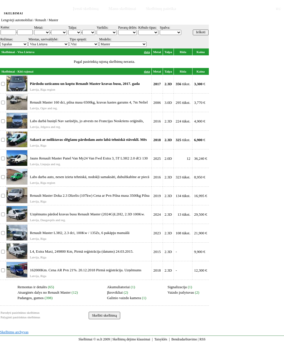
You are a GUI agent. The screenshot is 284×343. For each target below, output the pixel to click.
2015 (157, 252)
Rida (183, 52)
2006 (157, 102)
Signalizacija (177, 287)
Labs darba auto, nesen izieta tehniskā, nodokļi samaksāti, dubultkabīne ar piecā (89, 177)
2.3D (168, 121)
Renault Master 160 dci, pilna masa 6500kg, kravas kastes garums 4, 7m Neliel (89, 102)
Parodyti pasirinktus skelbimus (20, 312)
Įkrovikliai (115, 292)
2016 (157, 121)
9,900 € (199, 252)
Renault (40, 20)
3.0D (168, 102)
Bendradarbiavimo (184, 339)
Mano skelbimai (122, 9)
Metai (157, 52)
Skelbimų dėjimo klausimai (131, 339)
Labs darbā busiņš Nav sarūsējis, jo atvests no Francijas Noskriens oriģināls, (87, 121)
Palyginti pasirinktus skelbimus (20, 317)
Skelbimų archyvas (14, 332)
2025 (157, 158)
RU (278, 9)
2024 (157, 214)
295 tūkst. (183, 102)
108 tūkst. (183, 233)
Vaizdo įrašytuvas (181, 292)
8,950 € (199, 177)
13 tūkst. (184, 214)
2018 (157, 270)
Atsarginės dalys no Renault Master (44, 292)
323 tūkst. (183, 177)
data (147, 52)
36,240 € (200, 158)
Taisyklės (160, 339)
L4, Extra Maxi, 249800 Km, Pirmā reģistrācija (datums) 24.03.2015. (81, 251)
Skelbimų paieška (161, 9)
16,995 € (200, 196)
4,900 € (199, 121)
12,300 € (200, 270)
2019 (157, 196)
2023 (157, 233)
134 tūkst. (183, 196)
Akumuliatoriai (118, 287)
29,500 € (200, 214)
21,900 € (200, 233)
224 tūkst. (183, 121)
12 (188, 158)
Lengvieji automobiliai (17, 20)
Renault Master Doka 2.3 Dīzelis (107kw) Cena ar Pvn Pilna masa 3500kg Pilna (89, 195)
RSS (202, 339)
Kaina (201, 52)
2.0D (168, 158)
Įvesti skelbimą (86, 9)
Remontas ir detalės (32, 287)
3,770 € (199, 102)
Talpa (168, 52)
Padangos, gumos (30, 298)
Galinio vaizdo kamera (124, 298)
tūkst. (183, 84)
